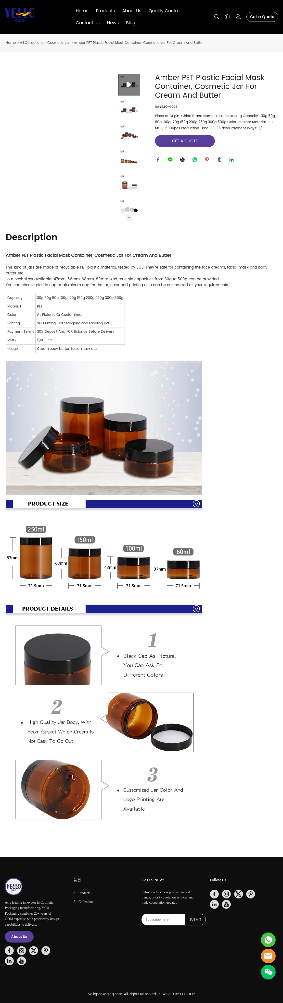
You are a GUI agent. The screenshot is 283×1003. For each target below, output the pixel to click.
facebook (158, 160)
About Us (131, 10)
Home (82, 10)
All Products (81, 893)
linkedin (232, 160)
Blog (130, 22)
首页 (77, 880)
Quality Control (164, 10)
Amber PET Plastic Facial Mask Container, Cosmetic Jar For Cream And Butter (139, 43)
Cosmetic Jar (58, 43)
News (113, 22)
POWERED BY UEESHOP (176, 994)
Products (105, 10)
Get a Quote (262, 17)
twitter (183, 160)
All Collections (31, 43)
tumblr (220, 160)
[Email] (163, 919)
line (171, 160)
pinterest (207, 160)
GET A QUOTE (185, 141)
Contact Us (88, 22)
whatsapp (195, 160)
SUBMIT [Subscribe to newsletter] (195, 919)
